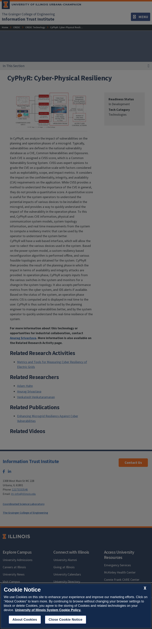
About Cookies (24, 619)
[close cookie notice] (145, 588)
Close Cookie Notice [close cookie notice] (65, 619)
